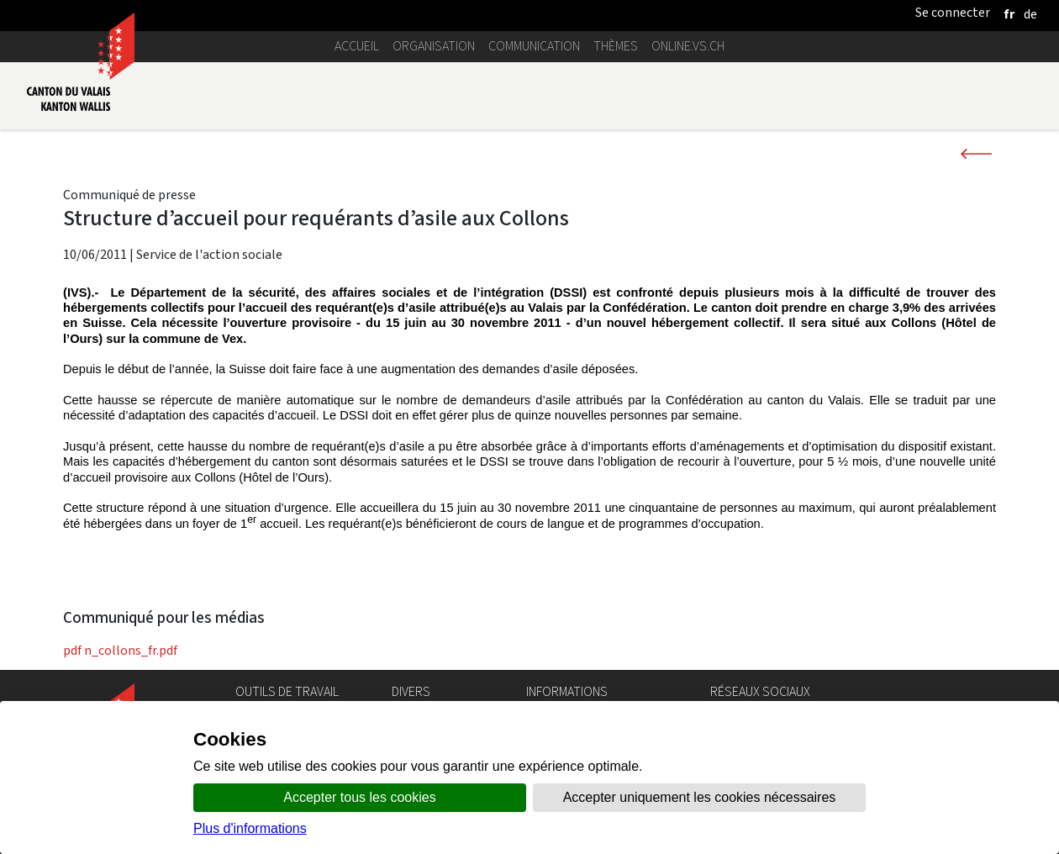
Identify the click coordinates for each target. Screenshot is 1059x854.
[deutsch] (1030, 14)
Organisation (434, 46)
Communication (534, 46)
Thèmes (615, 46)
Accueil (357, 46)
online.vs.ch (687, 46)
